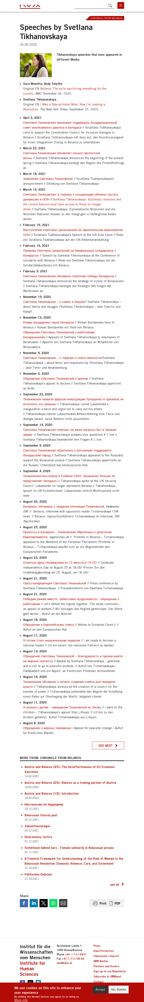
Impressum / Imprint (106, 956)
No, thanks (118, 990)
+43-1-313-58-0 (75, 954)
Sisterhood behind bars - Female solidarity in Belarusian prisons (69, 847)
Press (96, 945)
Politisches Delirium (38, 874)
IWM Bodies (100, 961)
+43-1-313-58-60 (73, 958)
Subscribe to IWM (107, 976)
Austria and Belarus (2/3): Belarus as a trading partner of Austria (70, 782)
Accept (100, 990)
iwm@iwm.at (64, 963)
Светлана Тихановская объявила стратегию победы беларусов (68, 276)
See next (105, 745)
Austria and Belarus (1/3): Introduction (52, 793)
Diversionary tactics (38, 837)
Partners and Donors (106, 966)
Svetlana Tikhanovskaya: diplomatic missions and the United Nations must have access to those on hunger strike (72, 204)
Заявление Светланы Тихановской (48, 178)
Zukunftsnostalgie (37, 826)
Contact (98, 981)
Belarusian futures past (41, 815)
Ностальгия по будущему (44, 804)
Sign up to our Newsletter (109, 971)
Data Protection (103, 950)
